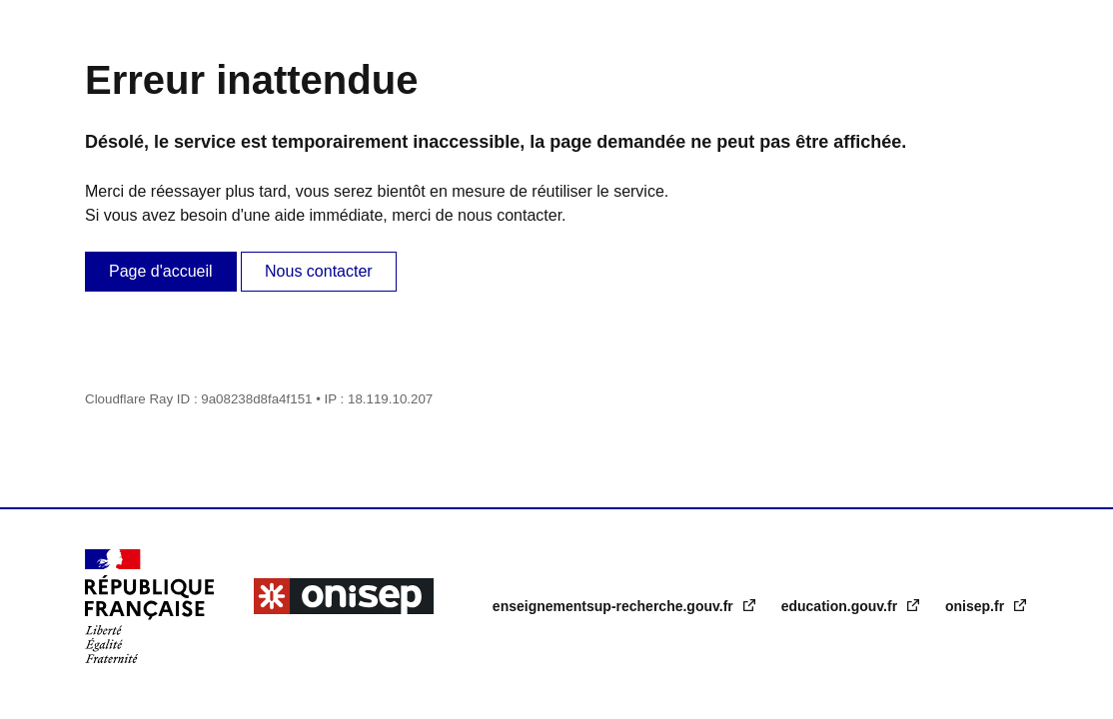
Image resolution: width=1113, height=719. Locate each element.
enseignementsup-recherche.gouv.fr (615, 606)
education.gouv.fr (841, 606)
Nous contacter (319, 271)
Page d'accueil (161, 271)
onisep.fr (976, 606)
